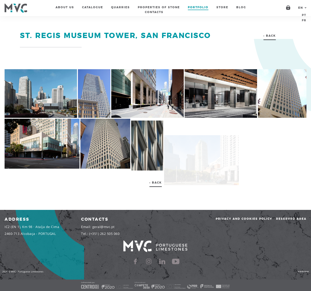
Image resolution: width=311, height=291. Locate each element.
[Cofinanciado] (155, 285)
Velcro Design (303, 271)
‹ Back (269, 35)
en (300, 7)
